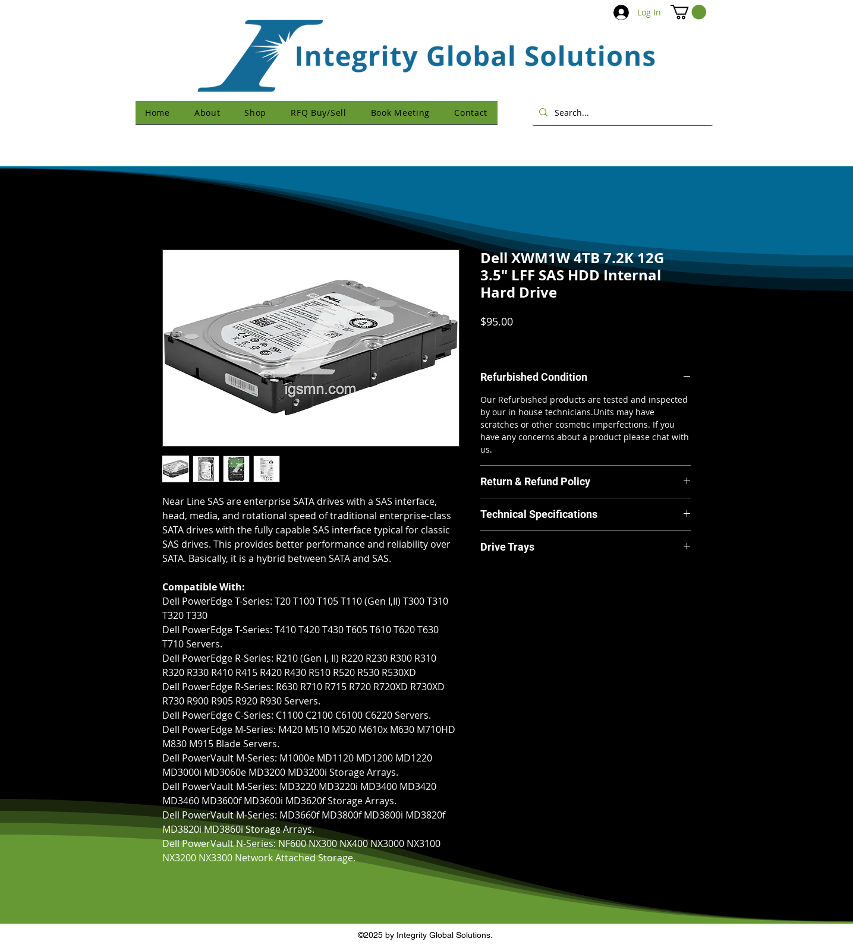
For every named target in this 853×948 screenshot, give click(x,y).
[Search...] (621, 112)
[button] (688, 12)
